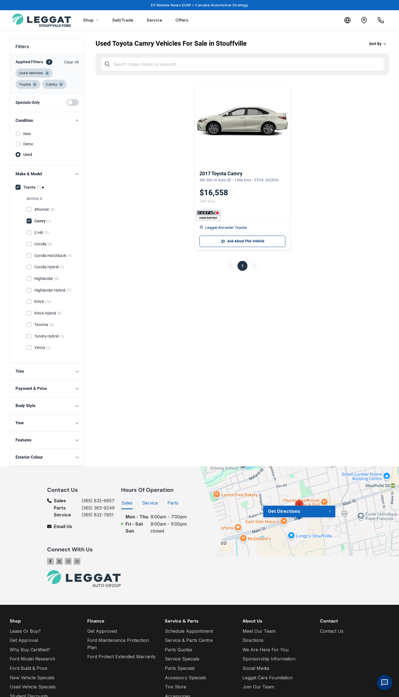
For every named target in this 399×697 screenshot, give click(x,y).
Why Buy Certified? (30, 649)
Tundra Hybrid (49, 336)
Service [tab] (150, 503)
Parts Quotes (178, 649)
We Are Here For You (265, 649)
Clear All (71, 62)
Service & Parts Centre (189, 640)
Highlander (46, 278)
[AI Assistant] (384, 682)
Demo (28, 144)
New (27, 134)
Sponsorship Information (268, 659)
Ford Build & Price (28, 668)
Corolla (43, 244)
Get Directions (284, 511)
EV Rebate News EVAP (199, 5)
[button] (47, 120)
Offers (181, 20)
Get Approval (24, 640)
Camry (42, 221)
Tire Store (175, 687)
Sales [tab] (127, 503)
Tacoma (44, 324)
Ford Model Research (32, 659)
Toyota (32, 187)
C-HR (41, 232)
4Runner (44, 209)
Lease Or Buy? (25, 631)
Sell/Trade (122, 20)
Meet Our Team (258, 631)
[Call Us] (381, 20)
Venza (42, 347)
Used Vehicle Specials (33, 687)
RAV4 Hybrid (48, 313)
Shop (91, 20)
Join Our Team (258, 687)
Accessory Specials (185, 677)
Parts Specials (180, 668)
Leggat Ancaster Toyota (223, 227)
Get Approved (102, 631)
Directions (253, 640)
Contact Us (332, 631)
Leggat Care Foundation (267, 677)
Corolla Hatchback (53, 255)
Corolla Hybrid (49, 267)
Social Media (255, 668)
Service (154, 20)
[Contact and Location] (364, 20)
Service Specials (182, 659)
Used (27, 154)
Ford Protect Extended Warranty (121, 656)
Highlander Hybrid (52, 290)
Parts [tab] (172, 503)
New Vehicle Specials (32, 677)
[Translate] (347, 20)
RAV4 (42, 301)
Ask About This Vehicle (242, 241)
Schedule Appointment (189, 631)
